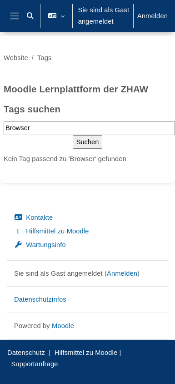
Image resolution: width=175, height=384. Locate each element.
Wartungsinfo (40, 244)
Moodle (63, 325)
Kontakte (33, 217)
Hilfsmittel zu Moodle (51, 231)
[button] (30, 16)
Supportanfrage (34, 364)
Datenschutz (26, 352)
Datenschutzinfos (40, 299)
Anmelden (152, 16)
